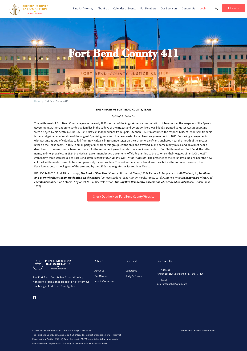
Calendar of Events (124, 8)
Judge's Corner (134, 276)
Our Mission (100, 276)
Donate (233, 8)
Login (203, 8)
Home (37, 101)
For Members (148, 8)
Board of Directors (104, 281)
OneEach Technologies (204, 330)
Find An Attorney (83, 8)
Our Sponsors (169, 8)
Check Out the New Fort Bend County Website (123, 196)
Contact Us (188, 8)
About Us (103, 8)
